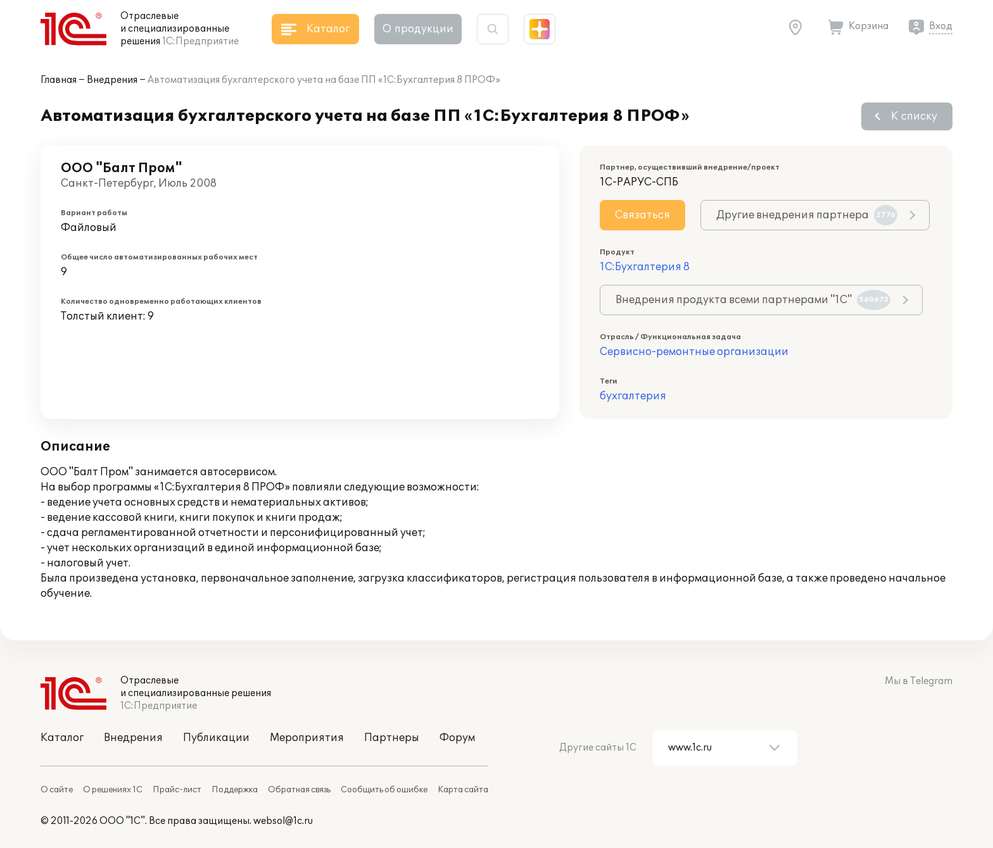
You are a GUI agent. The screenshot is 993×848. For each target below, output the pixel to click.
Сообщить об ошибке (384, 790)
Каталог (62, 738)
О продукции (418, 29)
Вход (940, 26)
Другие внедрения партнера (806, 215)
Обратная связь (299, 790)
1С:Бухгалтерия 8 (645, 267)
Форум (457, 738)
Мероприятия (307, 738)
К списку (914, 116)
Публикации (216, 738)
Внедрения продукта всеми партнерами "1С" (753, 300)
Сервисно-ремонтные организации (694, 352)
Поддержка (235, 790)
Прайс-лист (177, 790)
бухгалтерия (633, 396)
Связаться (642, 215)
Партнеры (391, 738)
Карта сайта (463, 790)
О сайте (57, 790)
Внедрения (112, 80)
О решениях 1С (112, 790)
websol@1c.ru (283, 821)
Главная (59, 80)
